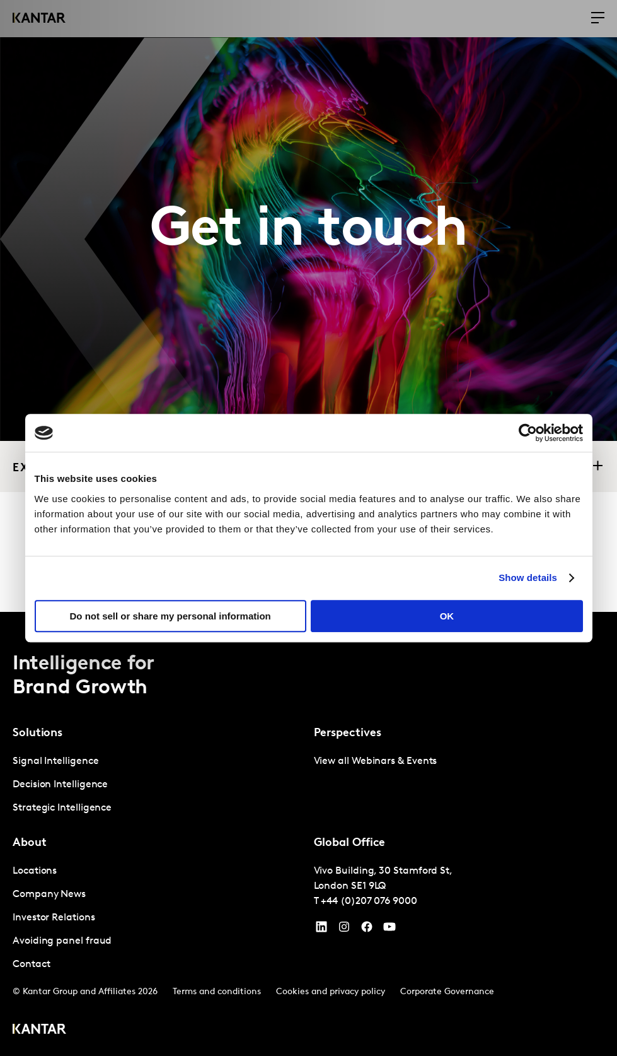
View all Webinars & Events (375, 761)
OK (447, 616)
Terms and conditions (217, 992)
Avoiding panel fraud (62, 941)
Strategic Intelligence (62, 808)
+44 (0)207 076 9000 (369, 901)
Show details (528, 577)
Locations (35, 871)
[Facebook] (366, 930)
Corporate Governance (447, 992)
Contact (31, 964)
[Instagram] (344, 930)
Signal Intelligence (55, 761)
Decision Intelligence (60, 785)
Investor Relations (54, 918)
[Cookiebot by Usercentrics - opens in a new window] (528, 432)
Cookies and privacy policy (330, 992)
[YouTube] (321, 930)
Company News (49, 894)
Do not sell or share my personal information (170, 616)
